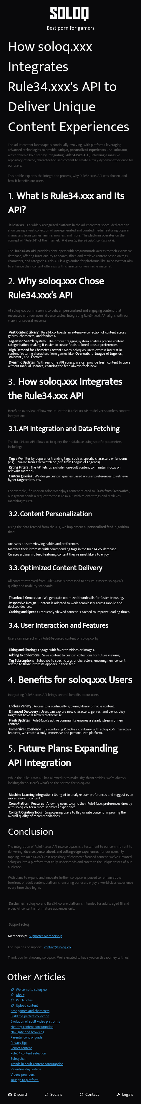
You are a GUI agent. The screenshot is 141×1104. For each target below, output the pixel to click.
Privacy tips (19, 1043)
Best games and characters (30, 1011)
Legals (124, 1094)
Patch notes (22, 1000)
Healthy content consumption (32, 1027)
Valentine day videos (26, 1069)
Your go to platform (25, 1080)
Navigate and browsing (27, 1032)
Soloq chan (18, 1059)
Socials (53, 1094)
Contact (89, 1094)
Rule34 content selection (28, 1053)
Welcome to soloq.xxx (29, 989)
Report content (21, 1048)
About (17, 995)
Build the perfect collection (30, 1016)
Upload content (24, 1005)
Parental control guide (26, 1037)
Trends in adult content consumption (37, 1064)
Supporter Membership (45, 936)
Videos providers (23, 1074)
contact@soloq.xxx (57, 947)
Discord (17, 1094)
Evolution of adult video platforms (35, 1021)
